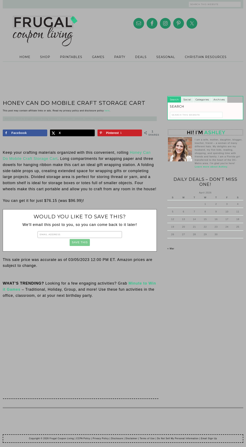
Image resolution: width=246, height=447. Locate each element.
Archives (219, 99)
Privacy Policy (101, 438)
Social (187, 99)
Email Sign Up (209, 438)
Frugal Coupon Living (45, 25)
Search (174, 99)
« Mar (170, 248)
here (107, 110)
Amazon (79, 118)
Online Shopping (94, 118)
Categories (202, 99)
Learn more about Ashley (211, 166)
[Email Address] (80, 234)
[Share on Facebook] (25, 133)
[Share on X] (72, 133)
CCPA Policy (83, 438)
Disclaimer (132, 438)
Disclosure (117, 438)
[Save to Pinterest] (119, 133)
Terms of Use (147, 438)
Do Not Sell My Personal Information (178, 438)
